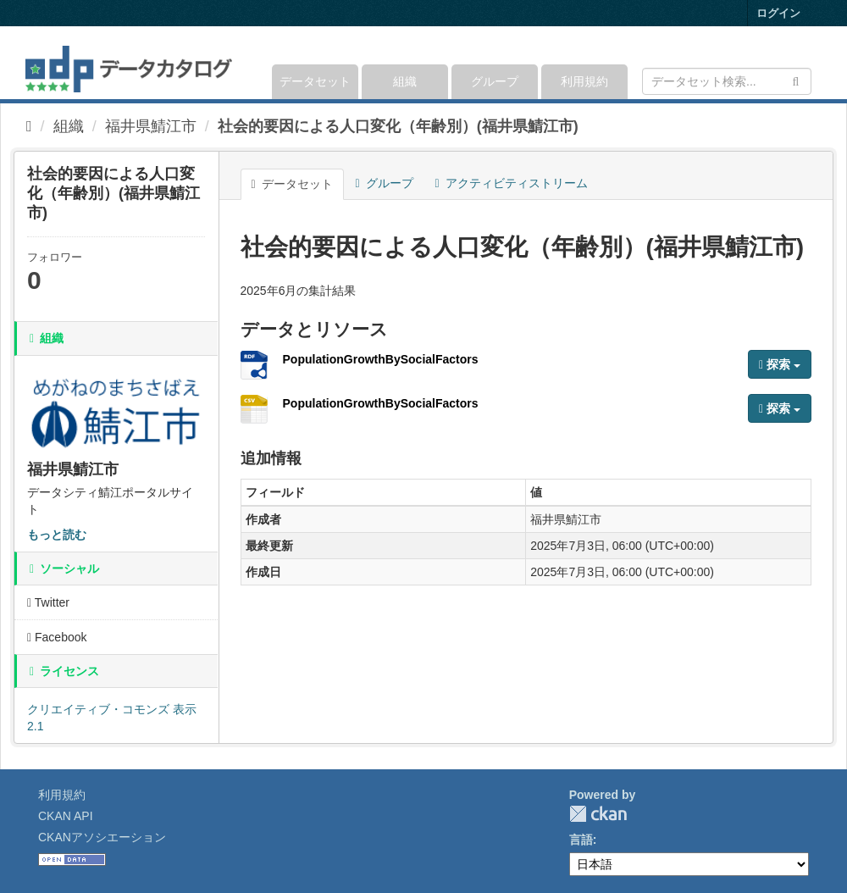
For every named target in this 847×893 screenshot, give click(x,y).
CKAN (598, 814)
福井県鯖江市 (151, 126)
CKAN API (65, 816)
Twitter (48, 602)
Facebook (57, 637)
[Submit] (796, 80)
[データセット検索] (726, 81)
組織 (405, 81)
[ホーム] (29, 126)
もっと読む (56, 534)
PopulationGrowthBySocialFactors (381, 359)
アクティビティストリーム (511, 183)
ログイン (778, 13)
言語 (581, 839)
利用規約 (584, 81)
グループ (494, 81)
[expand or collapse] (810, 63)
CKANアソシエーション (102, 837)
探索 (779, 364)
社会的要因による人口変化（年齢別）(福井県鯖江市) (398, 126)
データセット (315, 81)
